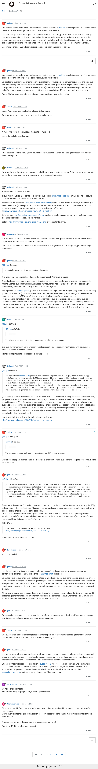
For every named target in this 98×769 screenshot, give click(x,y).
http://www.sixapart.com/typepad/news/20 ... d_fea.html (27, 211)
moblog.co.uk (24, 291)
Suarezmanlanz (13, 704)
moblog (62, 28)
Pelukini (10, 148)
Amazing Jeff (12, 684)
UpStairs (10, 234)
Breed (9, 319)
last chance (11, 550)
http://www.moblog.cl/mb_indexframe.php (27, 222)
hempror (10, 168)
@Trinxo (5, 265)
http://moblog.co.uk (60, 196)
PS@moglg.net (46, 574)
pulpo (9, 23)
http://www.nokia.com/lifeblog (39, 203)
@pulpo (5, 324)
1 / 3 (49, 754)
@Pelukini (6, 479)
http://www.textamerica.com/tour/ (29, 215)
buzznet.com (45, 664)
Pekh (9, 127)
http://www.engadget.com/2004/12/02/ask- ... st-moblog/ (27, 420)
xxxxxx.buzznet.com (11, 672)
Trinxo (9, 107)
